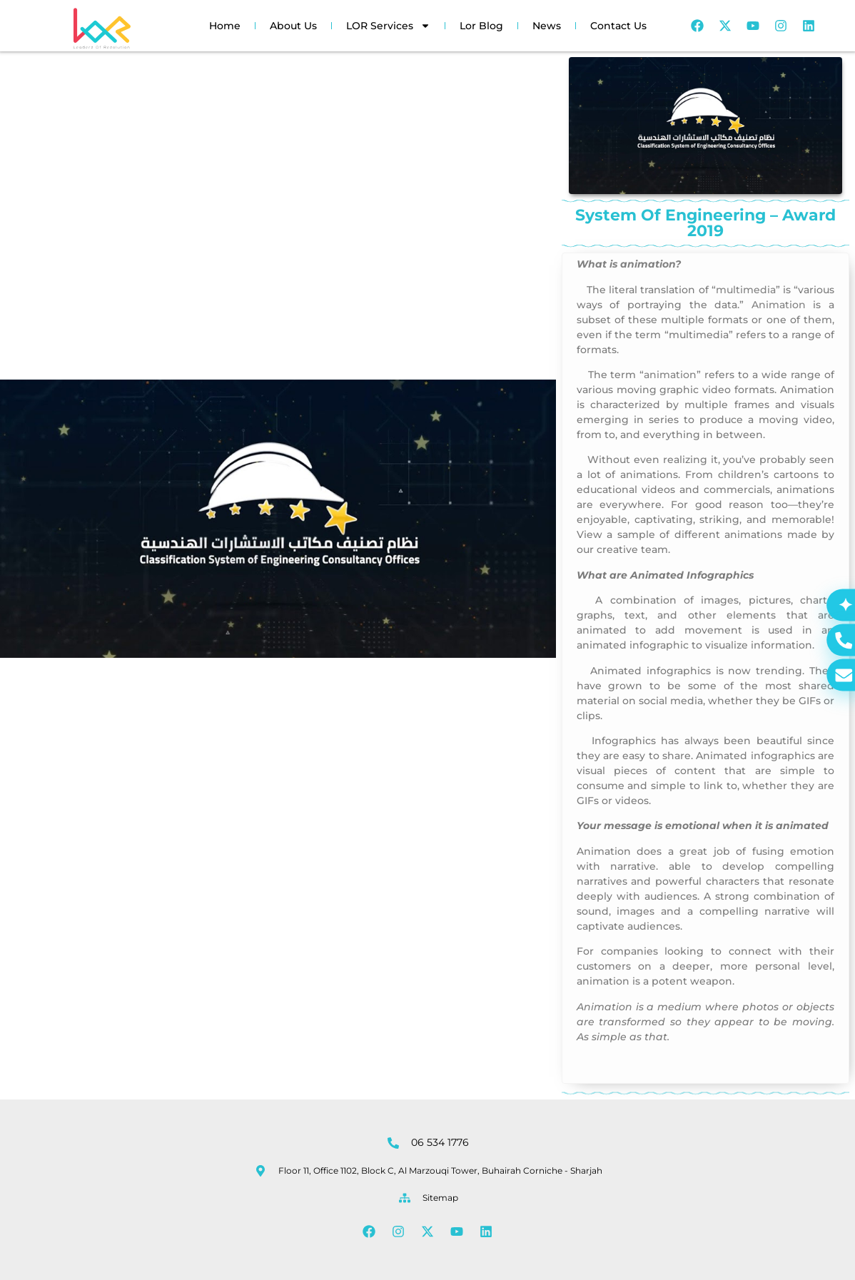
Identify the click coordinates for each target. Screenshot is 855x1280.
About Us (293, 25)
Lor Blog (481, 25)
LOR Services (388, 25)
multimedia (746, 289)
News (546, 25)
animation (670, 374)
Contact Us (618, 25)
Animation (779, 304)
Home (225, 25)
